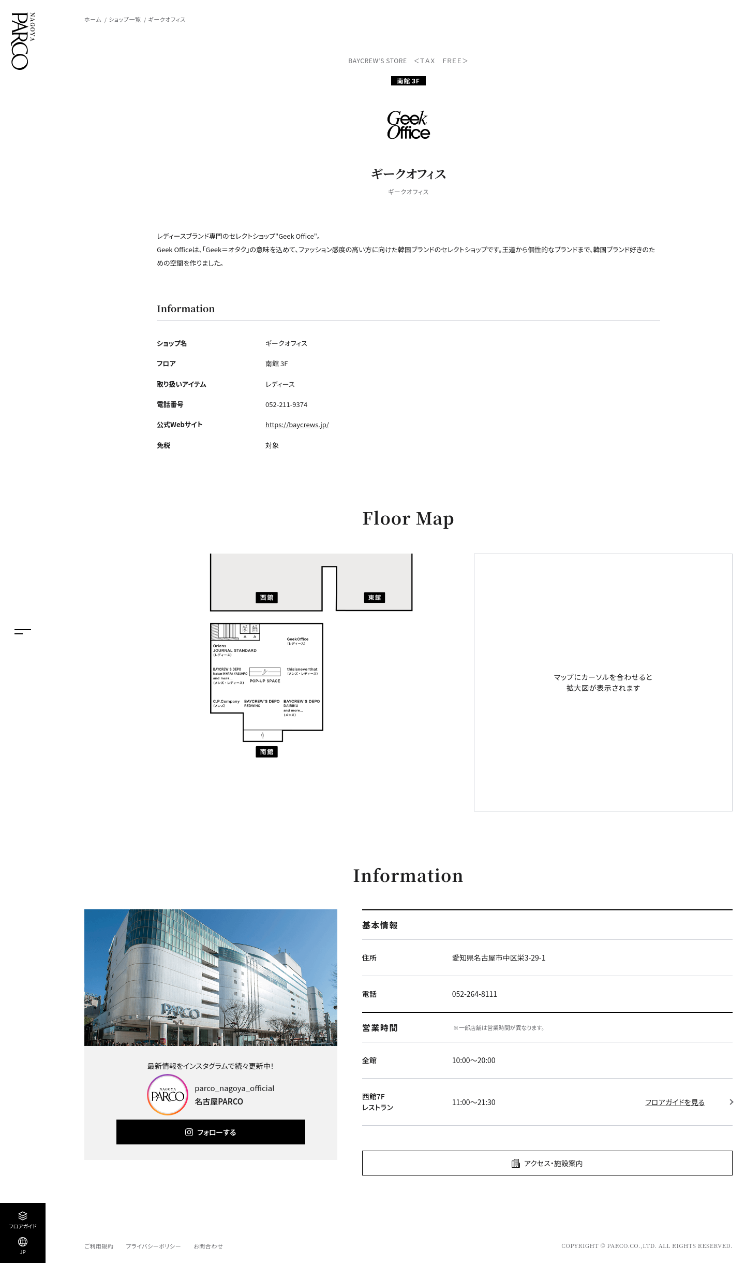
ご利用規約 (98, 1246)
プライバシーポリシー (153, 1246)
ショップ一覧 (125, 19)
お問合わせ (208, 1246)
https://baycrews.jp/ (297, 424)
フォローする (216, 1132)
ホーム (92, 19)
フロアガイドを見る (675, 1102)
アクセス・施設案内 (553, 1163)
